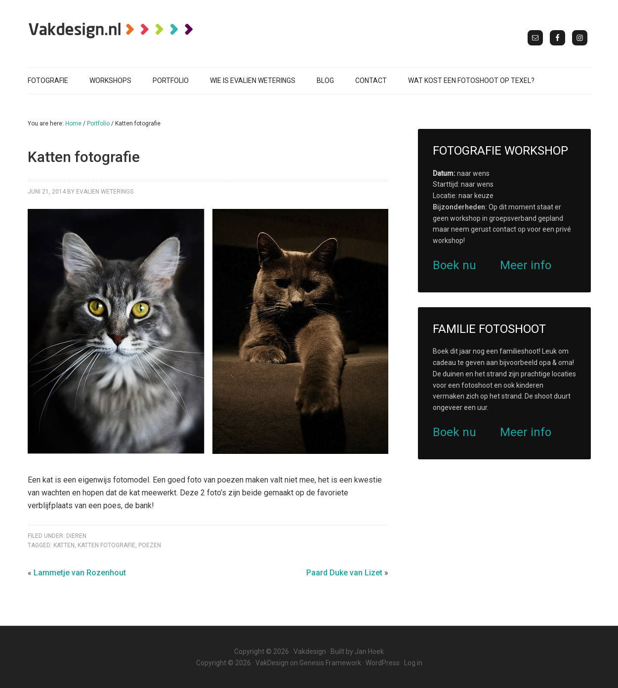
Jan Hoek (369, 651)
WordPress (383, 663)
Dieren (76, 535)
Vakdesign (309, 651)
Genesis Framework (330, 663)
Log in (413, 663)
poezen (149, 545)
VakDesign (271, 663)
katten (64, 545)
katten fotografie (106, 545)
